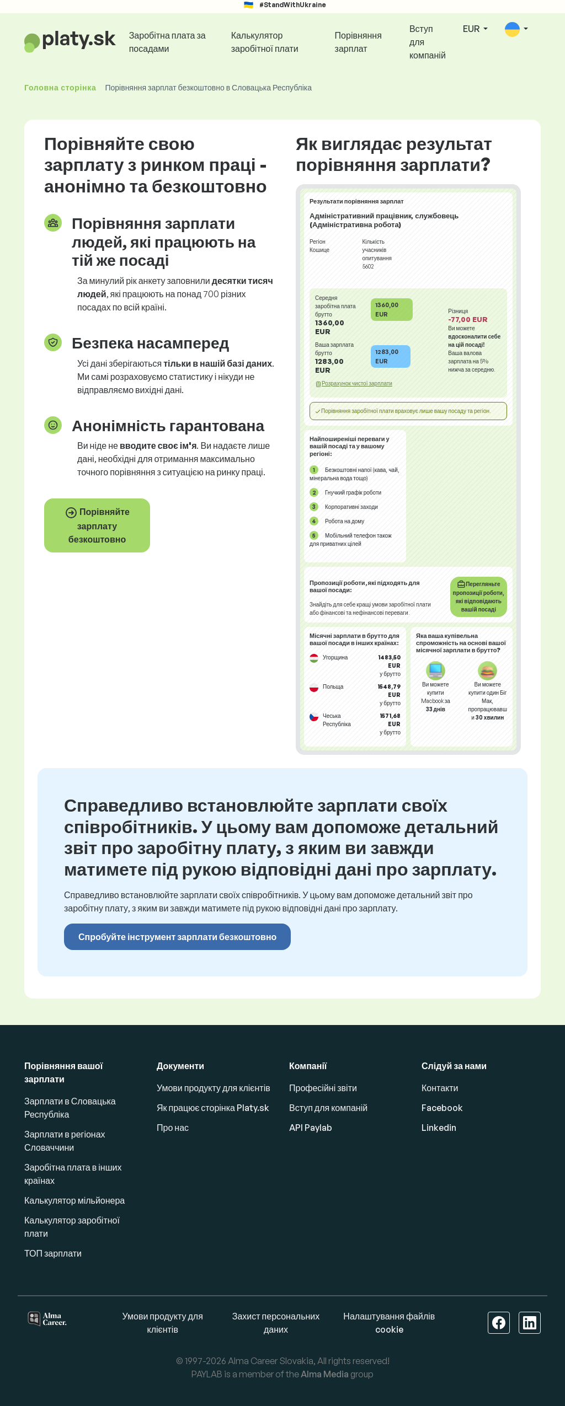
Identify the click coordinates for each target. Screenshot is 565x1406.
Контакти (440, 1087)
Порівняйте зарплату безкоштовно (97, 525)
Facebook (442, 1107)
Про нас (173, 1127)
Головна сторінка (60, 87)
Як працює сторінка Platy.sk (213, 1107)
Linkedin (439, 1127)
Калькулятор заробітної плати (265, 42)
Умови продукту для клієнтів (213, 1087)
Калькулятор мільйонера (74, 1200)
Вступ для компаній (427, 42)
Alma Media (325, 1374)
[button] (516, 29)
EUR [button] (472, 28)
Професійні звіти (323, 1087)
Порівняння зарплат (358, 42)
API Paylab (310, 1127)
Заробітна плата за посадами (167, 42)
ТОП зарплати (53, 1253)
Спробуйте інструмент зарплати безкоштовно (177, 936)
